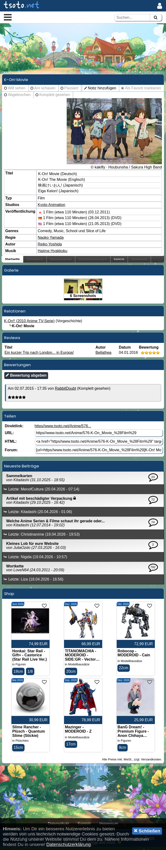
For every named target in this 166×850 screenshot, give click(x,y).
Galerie (119, 261)
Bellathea (103, 355)
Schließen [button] (147, 830)
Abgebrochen (19, 97)
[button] (8, 17)
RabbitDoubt (65, 391)
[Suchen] (155, 17)
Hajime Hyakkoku (52, 253)
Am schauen (44, 90)
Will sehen (16, 90)
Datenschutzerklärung (68, 844)
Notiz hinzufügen (102, 90)
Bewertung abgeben (26, 378)
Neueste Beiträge (21, 468)
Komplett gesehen (54, 97)
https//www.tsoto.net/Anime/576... (63, 429)
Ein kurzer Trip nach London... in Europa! (39, 355)
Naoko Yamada (51, 240)
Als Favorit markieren (143, 90)
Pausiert (71, 90)
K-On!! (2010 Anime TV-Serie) (29, 323)
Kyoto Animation (51, 207)
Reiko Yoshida (50, 247)
